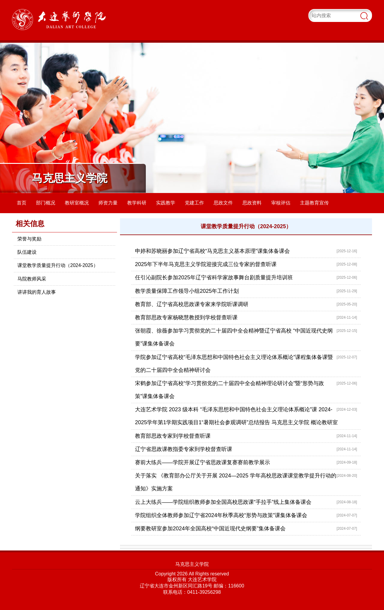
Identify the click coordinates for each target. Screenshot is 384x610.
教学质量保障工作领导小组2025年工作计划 (187, 291)
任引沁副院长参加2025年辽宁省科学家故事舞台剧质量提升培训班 (214, 277)
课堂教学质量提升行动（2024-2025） (57, 265)
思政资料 (252, 202)
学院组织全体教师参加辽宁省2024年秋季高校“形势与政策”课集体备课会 (221, 515)
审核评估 (280, 202)
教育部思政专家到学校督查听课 (173, 436)
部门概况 (45, 202)
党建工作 (194, 202)
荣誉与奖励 (29, 238)
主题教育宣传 (314, 202)
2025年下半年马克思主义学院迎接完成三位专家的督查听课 (206, 264)
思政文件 (223, 202)
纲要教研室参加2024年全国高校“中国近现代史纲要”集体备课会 (210, 529)
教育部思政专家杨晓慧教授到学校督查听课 (186, 317)
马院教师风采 (31, 278)
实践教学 (165, 202)
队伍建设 (27, 252)
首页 (21, 202)
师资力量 (108, 202)
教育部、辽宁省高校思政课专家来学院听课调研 (191, 304)
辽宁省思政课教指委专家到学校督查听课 (183, 449)
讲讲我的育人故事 (36, 292)
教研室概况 (77, 202)
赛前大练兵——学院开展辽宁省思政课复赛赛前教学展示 (202, 462)
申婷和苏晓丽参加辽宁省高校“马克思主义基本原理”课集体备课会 (212, 251)
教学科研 (136, 202)
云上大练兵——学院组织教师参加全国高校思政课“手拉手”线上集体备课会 (223, 502)
